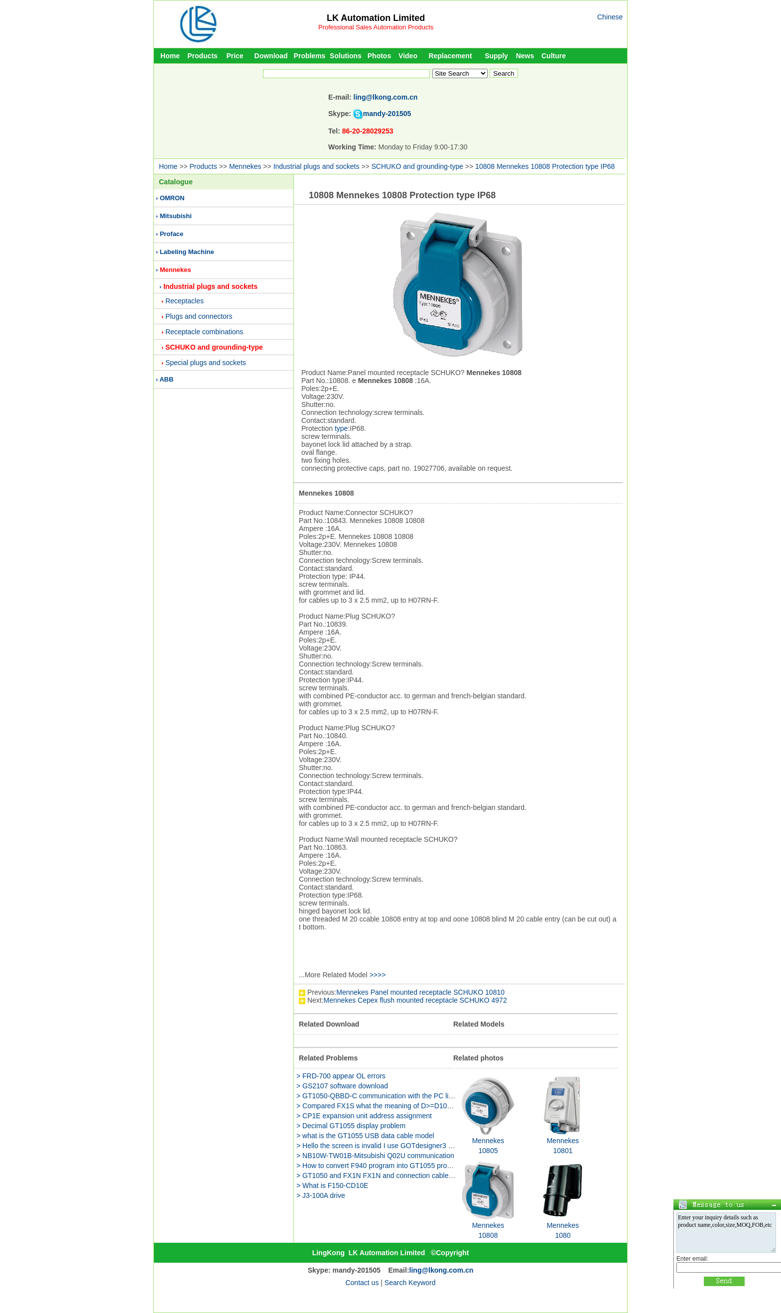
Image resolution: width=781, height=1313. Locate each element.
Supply (496, 56)
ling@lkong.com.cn (386, 97)
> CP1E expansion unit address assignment (364, 1116)
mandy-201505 (387, 114)
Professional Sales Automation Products (375, 27)
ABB (166, 379)
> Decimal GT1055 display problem (350, 1126)
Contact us (362, 1283)
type (341, 428)
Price (234, 56)
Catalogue (176, 182)
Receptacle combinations (204, 332)
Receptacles (184, 301)
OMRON (172, 198)
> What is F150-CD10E (332, 1185)
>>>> (378, 975)
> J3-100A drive (320, 1195)
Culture (553, 56)
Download (271, 56)
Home (170, 56)
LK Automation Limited (376, 18)
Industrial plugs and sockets (316, 166)
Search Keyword (410, 1283)
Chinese (610, 17)
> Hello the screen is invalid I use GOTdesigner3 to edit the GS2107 (401, 1146)
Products (202, 56)
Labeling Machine (187, 252)
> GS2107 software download (342, 1086)
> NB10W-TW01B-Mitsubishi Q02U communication (375, 1156)
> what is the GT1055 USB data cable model (365, 1136)
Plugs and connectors (199, 316)
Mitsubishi (176, 216)
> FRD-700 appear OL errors (341, 1076)
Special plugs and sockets (205, 363)
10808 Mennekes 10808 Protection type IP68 (545, 166)
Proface (172, 234)
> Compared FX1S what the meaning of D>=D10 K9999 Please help (402, 1106)
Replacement (450, 56)
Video (407, 56)
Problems (310, 56)
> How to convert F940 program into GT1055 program (379, 1166)
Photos (379, 56)
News (525, 56)
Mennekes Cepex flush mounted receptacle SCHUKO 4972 (415, 1000)
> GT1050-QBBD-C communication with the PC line (376, 1096)
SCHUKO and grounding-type (417, 166)
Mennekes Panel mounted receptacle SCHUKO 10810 (420, 992)
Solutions (346, 56)
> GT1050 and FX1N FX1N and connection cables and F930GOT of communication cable (435, 1176)
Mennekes (245, 166)
